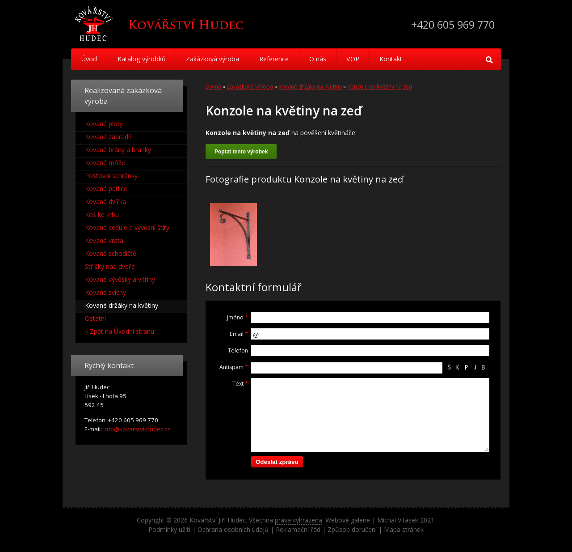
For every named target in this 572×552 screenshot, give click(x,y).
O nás (323, 59)
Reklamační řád (298, 529)
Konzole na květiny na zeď (379, 86)
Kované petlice (106, 188)
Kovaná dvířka (105, 201)
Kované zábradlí (108, 136)
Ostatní (95, 318)
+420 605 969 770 (450, 24)
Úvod (89, 59)
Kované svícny (105, 292)
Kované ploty (104, 123)
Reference (278, 59)
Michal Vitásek (397, 520)
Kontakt (399, 59)
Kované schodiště (110, 253)
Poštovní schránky (111, 175)
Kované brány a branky (118, 149)
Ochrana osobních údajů (233, 529)
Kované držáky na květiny (310, 86)
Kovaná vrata (104, 240)
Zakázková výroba (215, 59)
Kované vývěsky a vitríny (120, 279)
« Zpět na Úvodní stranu (119, 331)
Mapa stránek (404, 529)
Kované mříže (105, 162)
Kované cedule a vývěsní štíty (127, 227)
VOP (359, 59)
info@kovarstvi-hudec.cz (136, 429)
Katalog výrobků (143, 59)
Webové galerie (347, 520)
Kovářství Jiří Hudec (217, 520)
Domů (213, 86)
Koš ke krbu (102, 214)
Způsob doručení (352, 529)
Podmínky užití (169, 529)
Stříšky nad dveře (110, 266)
